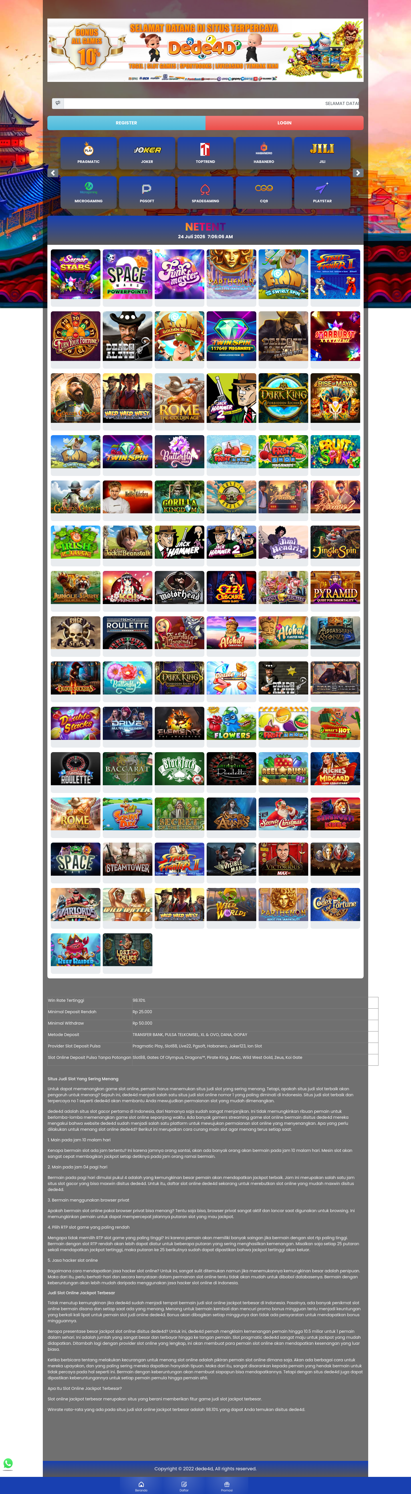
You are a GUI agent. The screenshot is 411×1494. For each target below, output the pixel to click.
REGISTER (126, 123)
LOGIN (284, 123)
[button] (52, 173)
